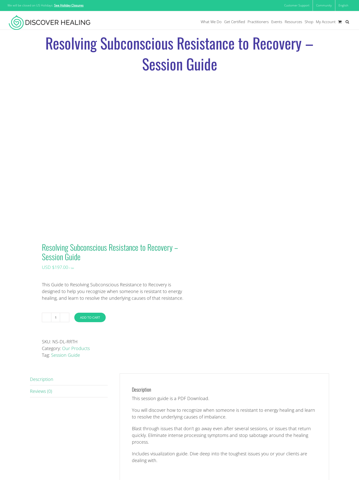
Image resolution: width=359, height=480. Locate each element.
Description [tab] (41, 379)
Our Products (76, 348)
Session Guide (65, 355)
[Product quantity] (55, 317)
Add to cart (90, 317)
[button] (347, 22)
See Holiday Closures (69, 5)
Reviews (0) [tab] (41, 391)
